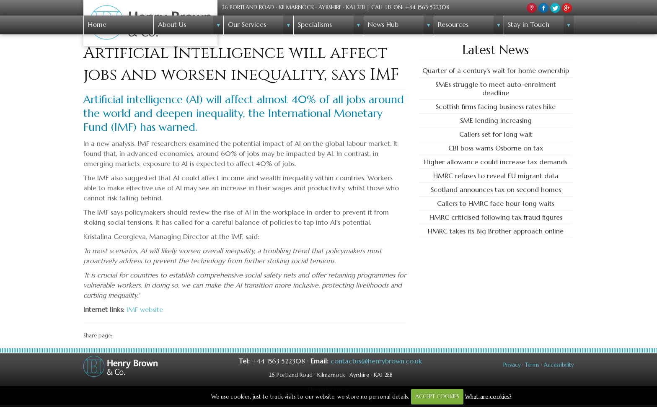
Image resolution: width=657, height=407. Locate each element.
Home (97, 24)
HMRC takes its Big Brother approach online (496, 231)
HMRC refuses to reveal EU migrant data (496, 175)
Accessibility (559, 365)
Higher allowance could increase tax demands (495, 162)
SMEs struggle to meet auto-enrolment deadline (495, 88)
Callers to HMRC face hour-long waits (495, 203)
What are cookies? (488, 396)
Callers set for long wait (496, 134)
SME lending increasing (496, 120)
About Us (172, 24)
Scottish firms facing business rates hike (496, 106)
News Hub (383, 24)
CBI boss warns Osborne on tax (495, 148)
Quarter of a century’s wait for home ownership (495, 70)
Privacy (511, 365)
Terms (532, 365)
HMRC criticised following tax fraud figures (495, 217)
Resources (453, 24)
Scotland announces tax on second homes (496, 189)
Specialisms (315, 24)
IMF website (145, 309)
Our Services (247, 24)
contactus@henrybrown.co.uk (376, 361)
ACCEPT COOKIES (437, 396)
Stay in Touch (528, 24)
